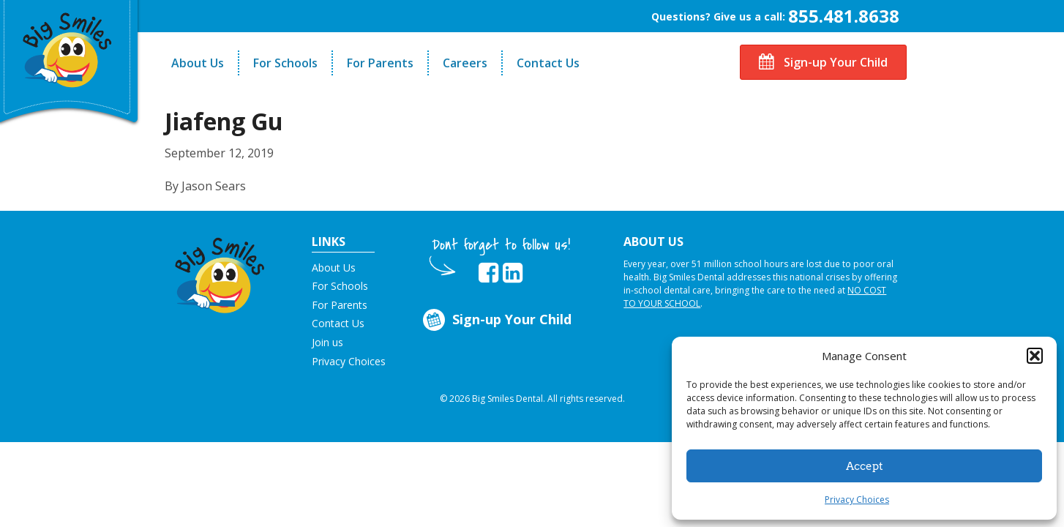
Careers (465, 63)
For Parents (380, 63)
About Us (197, 63)
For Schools (285, 63)
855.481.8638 (843, 16)
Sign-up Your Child (823, 62)
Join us (327, 342)
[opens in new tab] (488, 273)
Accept (864, 466)
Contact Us (548, 63)
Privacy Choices (857, 499)
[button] (1034, 355)
